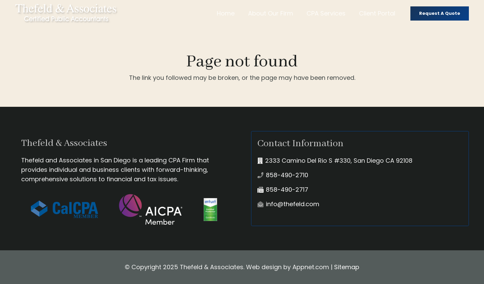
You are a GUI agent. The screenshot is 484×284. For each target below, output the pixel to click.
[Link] (66, 13)
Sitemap (346, 267)
